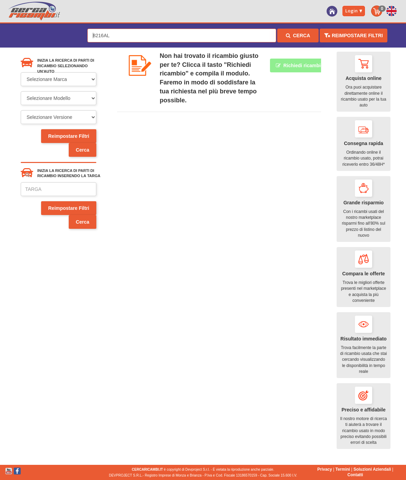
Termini (342, 469)
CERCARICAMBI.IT (147, 469)
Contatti (355, 474)
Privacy (324, 469)
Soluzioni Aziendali (372, 469)
